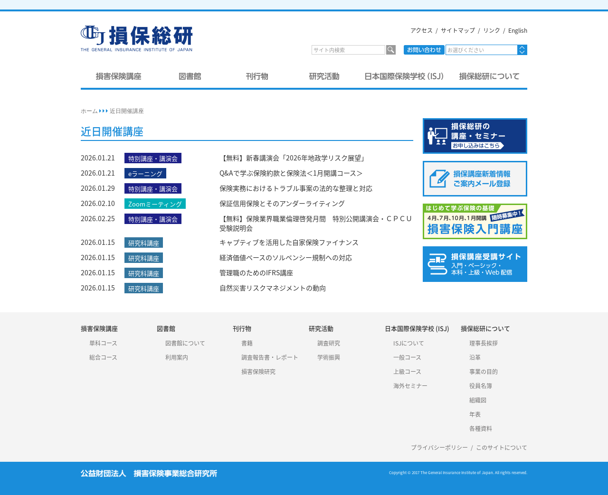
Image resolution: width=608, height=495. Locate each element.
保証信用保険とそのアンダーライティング (282, 203)
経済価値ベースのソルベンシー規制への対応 (285, 257)
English (517, 30)
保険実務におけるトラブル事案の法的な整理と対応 (295, 188)
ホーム (89, 111)
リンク (491, 30)
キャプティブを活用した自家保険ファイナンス (289, 242)
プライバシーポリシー (439, 447)
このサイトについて (501, 447)
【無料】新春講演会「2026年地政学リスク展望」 (293, 157)
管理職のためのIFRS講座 (256, 272)
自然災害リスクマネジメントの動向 (272, 287)
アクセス (421, 30)
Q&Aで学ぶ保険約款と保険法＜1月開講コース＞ (291, 172)
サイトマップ (458, 30)
